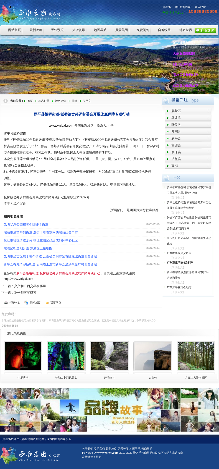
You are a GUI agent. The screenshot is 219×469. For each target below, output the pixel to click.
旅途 (98, 457)
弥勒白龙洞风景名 (66, 377)
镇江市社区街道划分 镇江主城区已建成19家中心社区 (41, 240)
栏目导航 (179, 100)
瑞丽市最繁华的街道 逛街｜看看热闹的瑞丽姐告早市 (41, 232)
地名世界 (185, 30)
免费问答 (143, 30)
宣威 (174, 166)
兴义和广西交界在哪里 (30, 286)
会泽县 (176, 152)
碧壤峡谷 (109, 377)
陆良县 (176, 124)
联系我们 (99, 448)
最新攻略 (36, 30)
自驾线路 (164, 30)
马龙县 (176, 118)
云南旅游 (165, 7)
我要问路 (55, 302)
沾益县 (176, 159)
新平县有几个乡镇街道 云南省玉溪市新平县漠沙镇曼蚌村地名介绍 (50, 264)
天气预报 (57, 30)
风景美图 (121, 30)
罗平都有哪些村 (25, 292)
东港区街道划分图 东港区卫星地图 (28, 248)
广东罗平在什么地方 (179, 287)
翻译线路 (35, 302)
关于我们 (87, 448)
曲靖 (74, 100)
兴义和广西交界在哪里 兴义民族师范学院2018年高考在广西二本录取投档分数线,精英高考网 (189, 223)
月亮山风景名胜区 (196, 377)
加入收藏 (200, 7)
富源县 (176, 145)
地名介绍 (60, 100)
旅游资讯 (78, 30)
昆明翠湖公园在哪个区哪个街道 (26, 224)
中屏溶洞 (23, 377)
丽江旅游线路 (182, 7)
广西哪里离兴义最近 (179, 253)
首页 (30, 100)
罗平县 (87, 100)
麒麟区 (176, 111)
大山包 (153, 377)
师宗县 (176, 131)
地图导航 (100, 30)
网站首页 (14, 30)
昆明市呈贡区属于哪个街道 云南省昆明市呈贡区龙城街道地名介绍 (50, 256)
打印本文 (14, 302)
